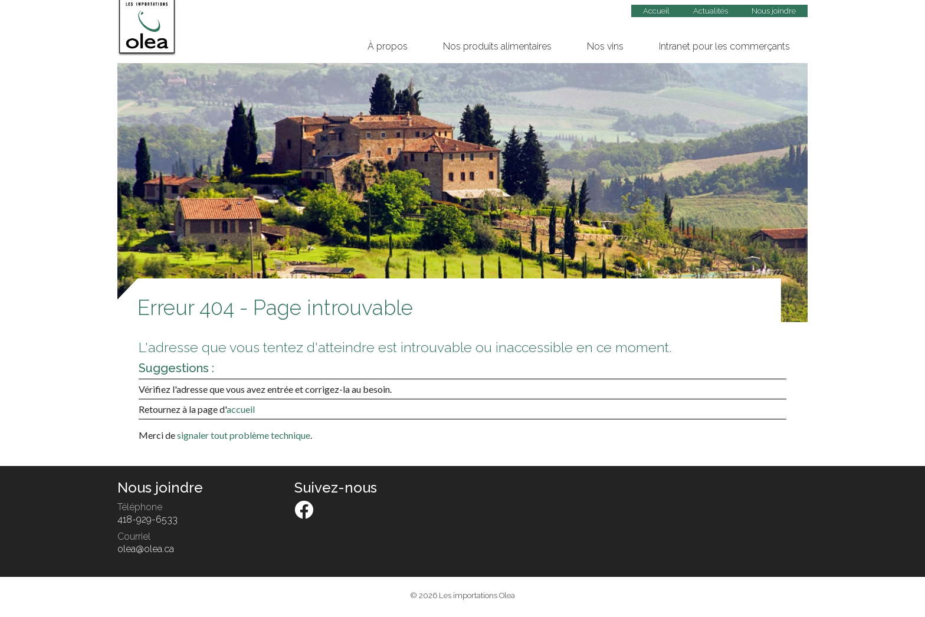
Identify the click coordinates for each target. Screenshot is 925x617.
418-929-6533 (147, 519)
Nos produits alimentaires (497, 46)
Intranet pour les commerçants (724, 46)
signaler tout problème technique (243, 435)
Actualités (710, 10)
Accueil (656, 10)
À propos (388, 46)
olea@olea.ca (145, 548)
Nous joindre (774, 10)
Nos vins (605, 46)
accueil (241, 409)
